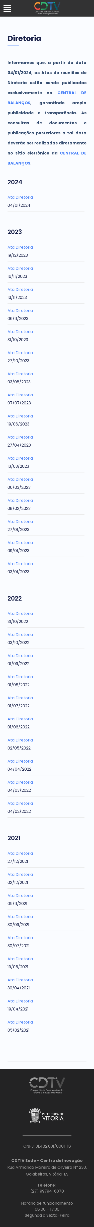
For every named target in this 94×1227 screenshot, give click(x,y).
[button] (7, 9)
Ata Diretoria (20, 197)
